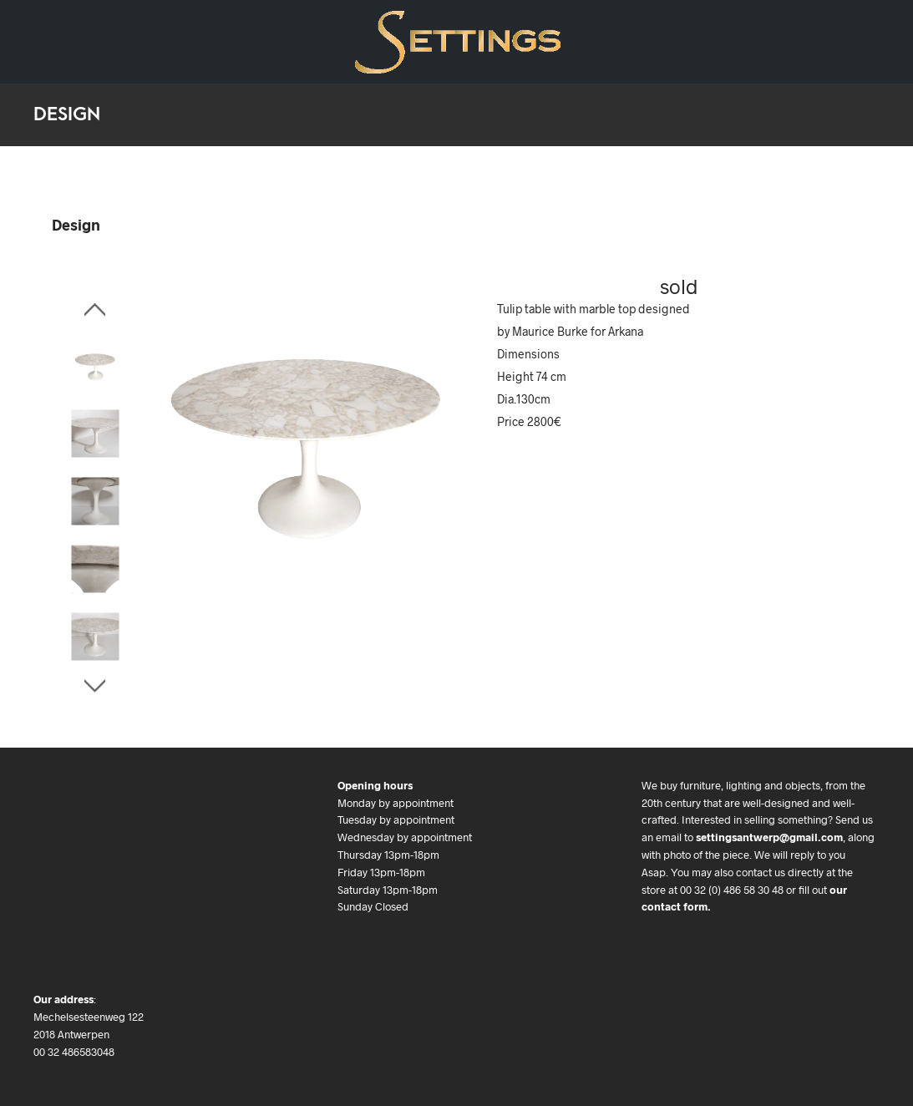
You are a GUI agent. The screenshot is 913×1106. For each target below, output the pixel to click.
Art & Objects (209, 29)
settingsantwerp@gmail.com (769, 837)
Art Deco (121, 29)
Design (50, 29)
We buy (291, 29)
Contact (54, 53)
